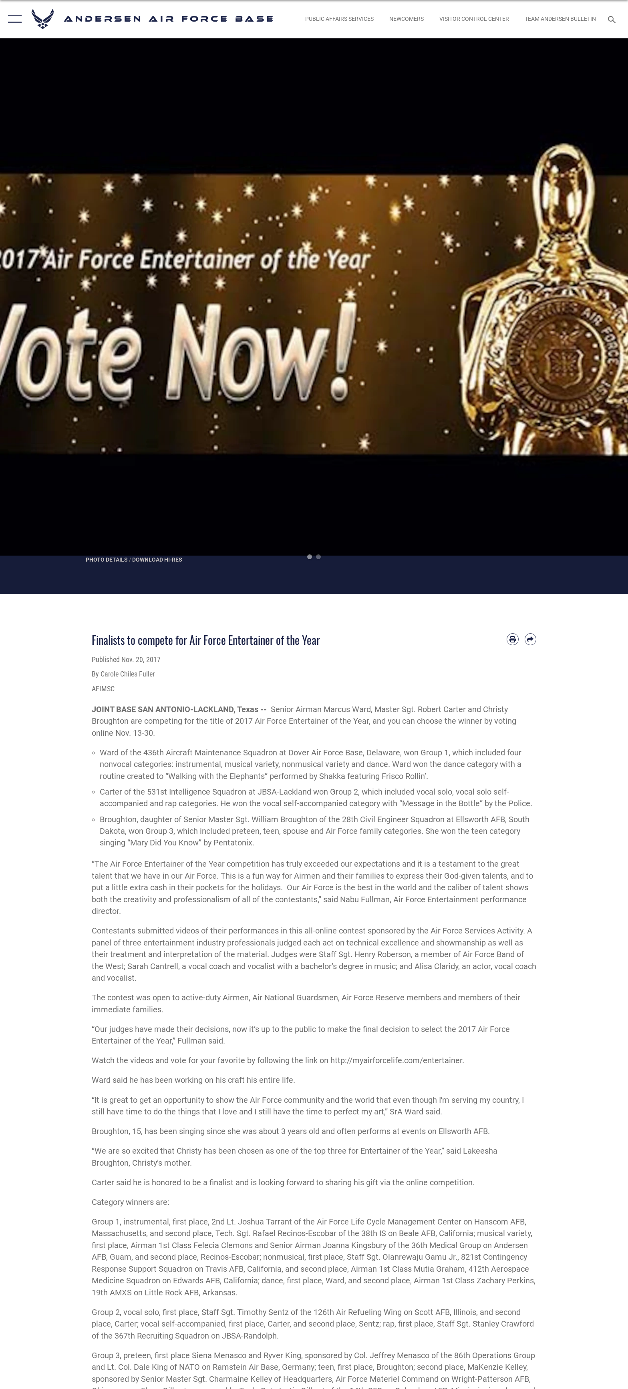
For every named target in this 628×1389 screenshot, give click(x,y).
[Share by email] (530, 639)
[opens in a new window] (339, 19)
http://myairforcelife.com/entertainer (396, 1060)
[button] (13, 19)
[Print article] (512, 639)
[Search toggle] (613, 19)
